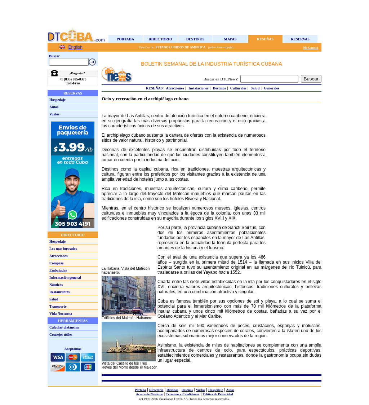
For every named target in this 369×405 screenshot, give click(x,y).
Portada (125, 39)
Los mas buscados (63, 249)
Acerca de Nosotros (149, 394)
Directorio (160, 39)
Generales (271, 88)
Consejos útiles (60, 334)
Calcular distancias (64, 327)
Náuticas (56, 285)
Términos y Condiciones (182, 394)
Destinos (195, 39)
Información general (65, 277)
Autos (53, 107)
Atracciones (58, 256)
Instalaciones (198, 88)
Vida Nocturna (60, 314)
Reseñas (265, 39)
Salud (53, 299)
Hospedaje (57, 100)
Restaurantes (59, 292)
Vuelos (54, 114)
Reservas (300, 39)
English (75, 47)
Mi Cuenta (310, 47)
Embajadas (58, 270)
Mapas (230, 39)
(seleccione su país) (220, 47)
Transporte (58, 306)
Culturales (238, 88)
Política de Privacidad (218, 394)
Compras (56, 263)
